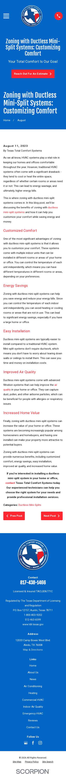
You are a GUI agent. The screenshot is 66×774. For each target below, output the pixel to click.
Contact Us (32, 727)
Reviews (33, 720)
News (33, 679)
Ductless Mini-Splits (29, 505)
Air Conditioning (33, 686)
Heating (33, 693)
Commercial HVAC (33, 699)
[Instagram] (40, 743)
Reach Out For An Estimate (33, 73)
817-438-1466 (33, 583)
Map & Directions (33, 649)
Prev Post (14, 515)
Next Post (52, 515)
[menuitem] (17, 762)
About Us (33, 672)
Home (32, 665)
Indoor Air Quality (33, 706)
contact (10, 483)
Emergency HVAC (33, 713)
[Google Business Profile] (26, 743)
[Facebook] (33, 743)
